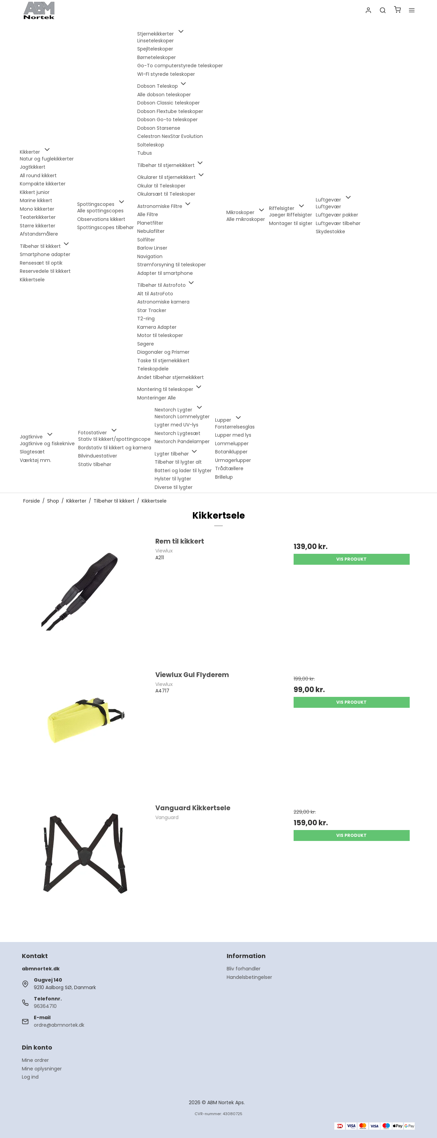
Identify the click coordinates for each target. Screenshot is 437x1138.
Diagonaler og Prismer (163, 352)
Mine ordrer (35, 1060)
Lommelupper (232, 443)
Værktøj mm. (35, 460)
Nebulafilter (151, 231)
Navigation (150, 256)
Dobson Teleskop (162, 86)
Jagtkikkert (32, 167)
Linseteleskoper (155, 40)
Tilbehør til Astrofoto (166, 285)
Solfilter (146, 239)
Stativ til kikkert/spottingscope (114, 439)
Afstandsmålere (39, 233)
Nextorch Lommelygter (182, 416)
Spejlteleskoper (155, 48)
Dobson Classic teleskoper (168, 102)
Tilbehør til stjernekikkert (170, 165)
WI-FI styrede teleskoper (166, 74)
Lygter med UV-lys (176, 424)
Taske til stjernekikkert (163, 360)
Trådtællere (229, 468)
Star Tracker (151, 310)
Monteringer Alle (156, 397)
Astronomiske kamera (163, 301)
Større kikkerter (37, 225)
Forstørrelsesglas (235, 426)
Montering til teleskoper (170, 389)
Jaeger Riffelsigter (290, 214)
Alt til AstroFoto (155, 293)
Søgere (145, 343)
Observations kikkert (101, 219)
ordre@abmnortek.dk (59, 1025)
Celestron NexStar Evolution (170, 136)
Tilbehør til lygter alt (178, 462)
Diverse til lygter (174, 487)
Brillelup (224, 477)
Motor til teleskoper (160, 335)
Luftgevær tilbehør (338, 223)
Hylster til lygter (173, 478)
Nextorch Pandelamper (182, 441)
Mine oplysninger (42, 1068)
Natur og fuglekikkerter (47, 158)
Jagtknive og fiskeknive (47, 443)
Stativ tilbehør (94, 464)
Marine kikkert (36, 200)
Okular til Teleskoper (161, 185)
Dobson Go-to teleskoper (167, 119)
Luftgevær (328, 206)
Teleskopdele (153, 368)
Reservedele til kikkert (45, 271)
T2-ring (146, 318)
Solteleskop (150, 144)
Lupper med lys (233, 435)
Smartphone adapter (45, 254)
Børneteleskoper (156, 57)
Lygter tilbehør (176, 453)
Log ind (30, 1076)
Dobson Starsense (158, 128)
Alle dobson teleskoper (164, 94)
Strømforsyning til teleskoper (171, 264)
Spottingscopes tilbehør (105, 227)
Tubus (144, 153)
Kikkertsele (32, 279)
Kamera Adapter (157, 327)
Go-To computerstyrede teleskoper (180, 65)
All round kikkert (38, 175)
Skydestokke (330, 231)
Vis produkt (351, 559)
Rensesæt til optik (41, 262)
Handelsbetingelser (249, 977)
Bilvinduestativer (97, 455)
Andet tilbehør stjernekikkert (170, 377)
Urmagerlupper (233, 460)
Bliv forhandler (243, 968)
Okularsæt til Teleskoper (166, 194)
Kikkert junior (35, 192)
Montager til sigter (290, 223)
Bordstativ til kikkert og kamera (114, 447)
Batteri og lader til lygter (183, 470)
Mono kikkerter (37, 209)
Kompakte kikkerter (43, 183)
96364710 (45, 1006)
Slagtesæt (32, 451)
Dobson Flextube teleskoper (170, 111)
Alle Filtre (147, 214)
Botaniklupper (231, 451)
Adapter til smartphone (165, 273)
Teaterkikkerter (38, 217)
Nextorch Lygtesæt (177, 433)
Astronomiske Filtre (164, 206)
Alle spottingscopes (100, 210)
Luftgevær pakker (337, 214)
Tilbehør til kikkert (45, 246)
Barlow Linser (152, 247)
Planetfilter (150, 223)
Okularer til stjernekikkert (171, 177)
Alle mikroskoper (245, 219)
